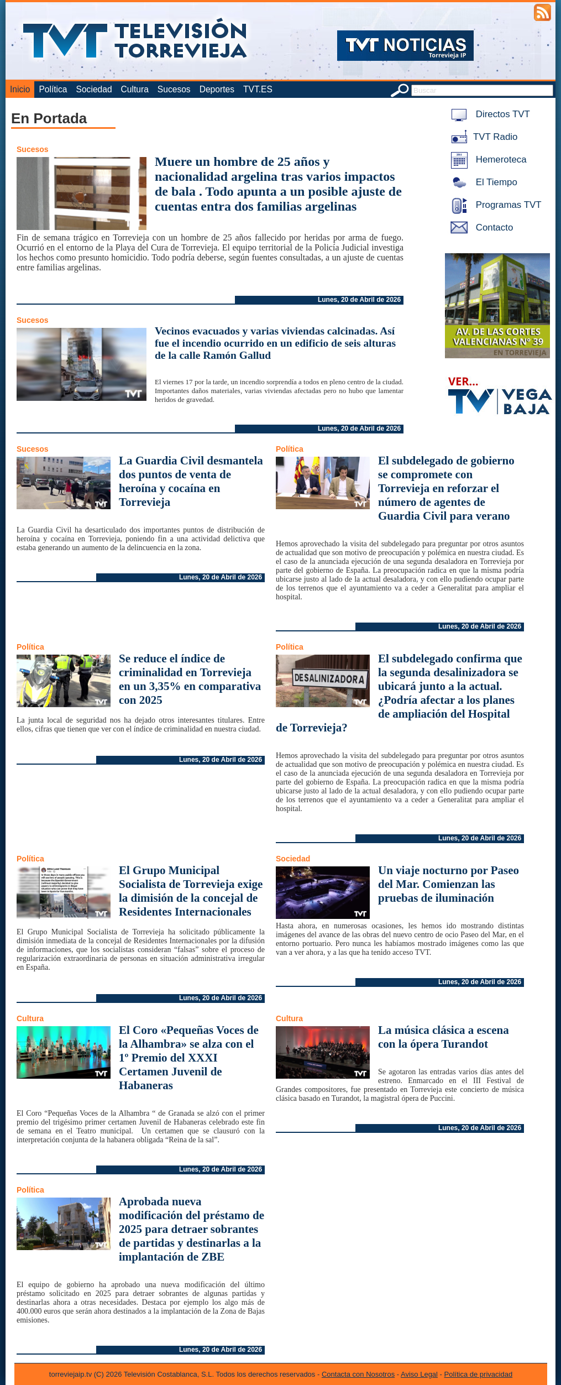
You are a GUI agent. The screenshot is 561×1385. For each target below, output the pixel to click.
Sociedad (94, 89)
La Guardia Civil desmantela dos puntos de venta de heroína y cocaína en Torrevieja (191, 481)
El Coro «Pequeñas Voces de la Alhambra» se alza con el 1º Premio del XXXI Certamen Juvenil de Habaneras (189, 1057)
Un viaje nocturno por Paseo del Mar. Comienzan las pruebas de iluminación (448, 884)
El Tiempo (482, 182)
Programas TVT (494, 205)
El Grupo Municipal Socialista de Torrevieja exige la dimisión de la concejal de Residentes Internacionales (191, 891)
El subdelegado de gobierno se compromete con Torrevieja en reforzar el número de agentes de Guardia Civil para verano (446, 488)
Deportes (217, 89)
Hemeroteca (487, 159)
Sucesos (174, 89)
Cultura (135, 89)
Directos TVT (488, 114)
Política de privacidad (478, 1374)
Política (53, 89)
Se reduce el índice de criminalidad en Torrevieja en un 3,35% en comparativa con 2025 (190, 679)
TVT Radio (482, 137)
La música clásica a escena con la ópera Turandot (443, 1036)
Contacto (480, 227)
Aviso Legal (419, 1374)
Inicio (20, 89)
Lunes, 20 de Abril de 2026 (359, 300)
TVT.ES (257, 89)
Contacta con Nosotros (358, 1374)
